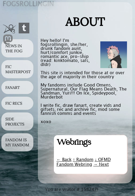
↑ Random (83, 160)
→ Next (101, 165)
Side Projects (14, 121)
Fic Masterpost (18, 69)
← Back (64, 160)
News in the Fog (13, 48)
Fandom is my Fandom (17, 142)
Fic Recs (13, 103)
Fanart (12, 87)
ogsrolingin (28, 4)
